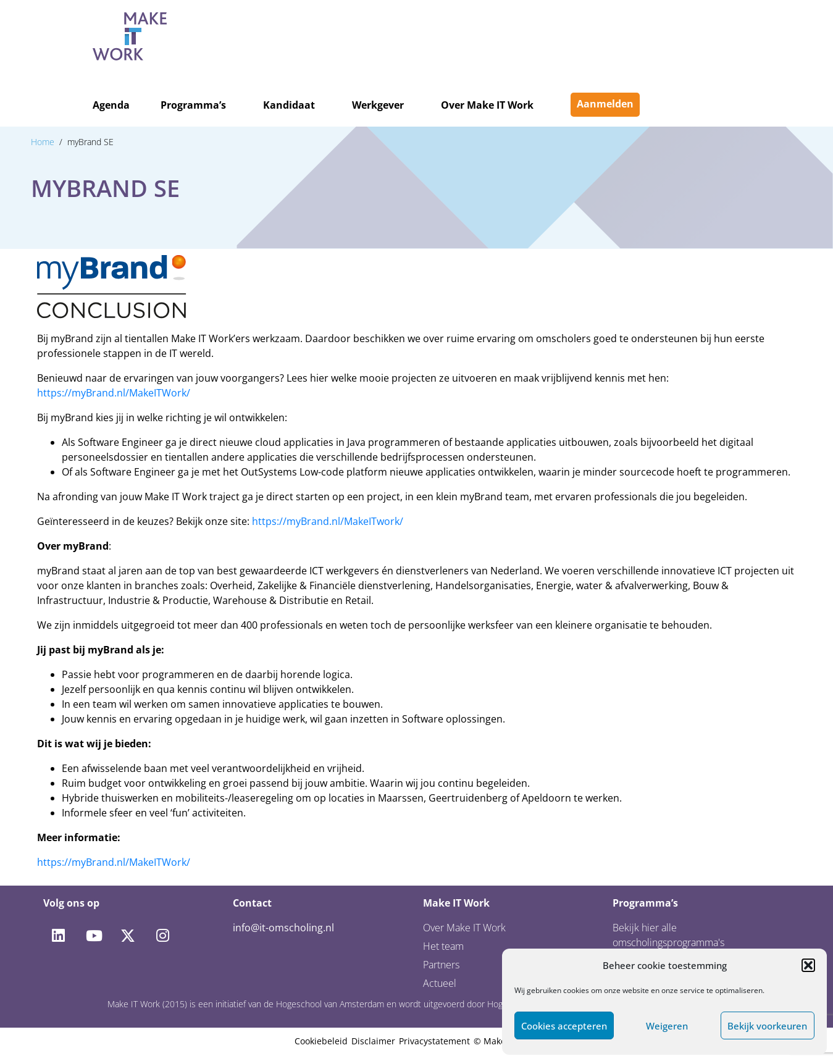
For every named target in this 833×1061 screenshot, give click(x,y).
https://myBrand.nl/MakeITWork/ (113, 393)
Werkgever (378, 105)
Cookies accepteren (564, 1026)
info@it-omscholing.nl (283, 927)
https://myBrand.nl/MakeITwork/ (327, 521)
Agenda (111, 105)
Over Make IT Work (487, 105)
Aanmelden (605, 104)
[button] (808, 965)
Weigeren (667, 1026)
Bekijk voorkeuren (767, 1026)
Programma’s (193, 105)
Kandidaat (289, 105)
